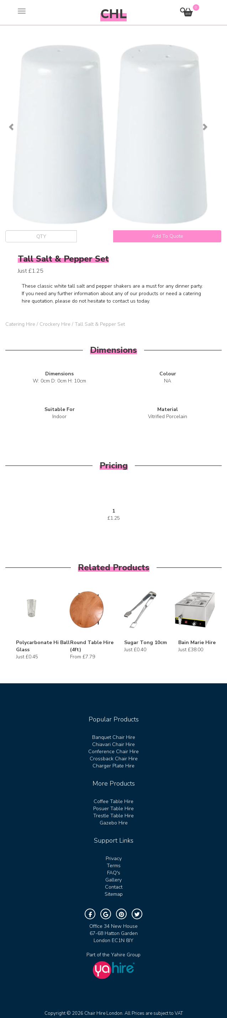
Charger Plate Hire (113, 765)
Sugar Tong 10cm (145, 642)
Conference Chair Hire (113, 751)
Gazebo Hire (114, 822)
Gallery (113, 879)
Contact (113, 887)
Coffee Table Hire (113, 801)
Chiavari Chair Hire (113, 744)
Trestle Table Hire (113, 815)
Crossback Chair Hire (114, 758)
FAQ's (113, 872)
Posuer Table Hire (113, 808)
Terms (114, 865)
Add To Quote (167, 236)
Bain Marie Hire (197, 642)
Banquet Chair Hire (113, 737)
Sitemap (114, 894)
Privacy (114, 858)
